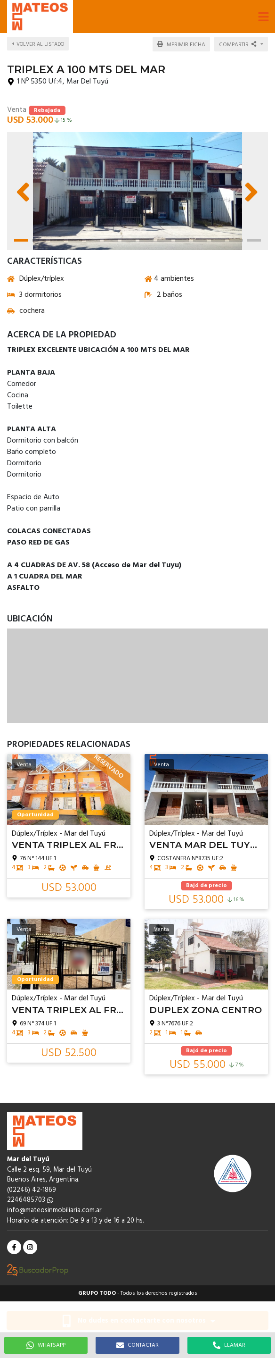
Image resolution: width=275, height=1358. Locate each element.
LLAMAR (229, 1345)
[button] (263, 16)
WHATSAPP (45, 1345)
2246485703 (30, 1200)
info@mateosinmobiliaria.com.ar (54, 1210)
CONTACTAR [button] (137, 1345)
